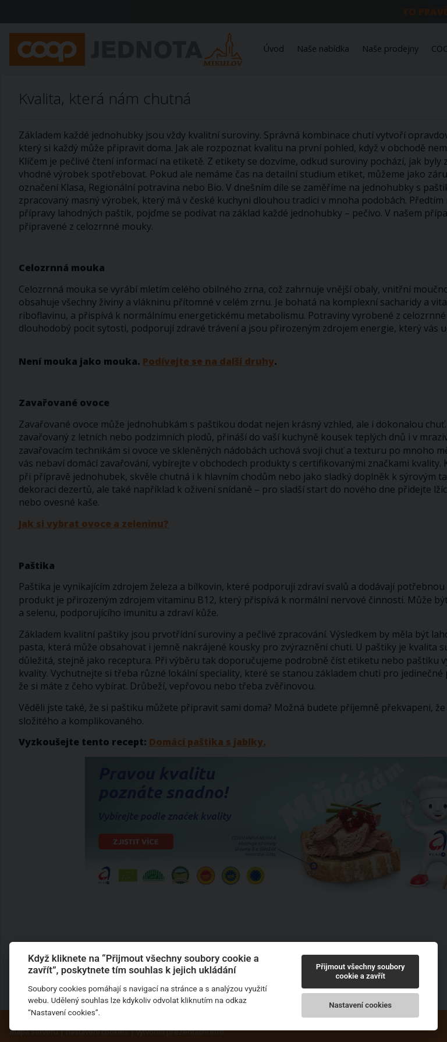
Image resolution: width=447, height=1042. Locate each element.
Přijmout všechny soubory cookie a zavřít (360, 971)
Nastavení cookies (360, 1005)
